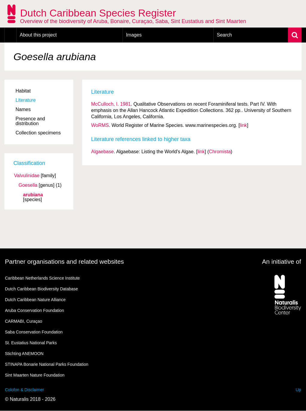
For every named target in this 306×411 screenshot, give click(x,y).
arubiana (33, 194)
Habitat (23, 90)
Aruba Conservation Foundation (34, 310)
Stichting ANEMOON (24, 353)
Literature (26, 100)
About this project (38, 34)
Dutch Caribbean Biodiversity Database (41, 288)
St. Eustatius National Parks (31, 342)
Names (23, 109)
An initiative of (281, 261)
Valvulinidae (26, 175)
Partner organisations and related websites (64, 261)
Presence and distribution (30, 121)
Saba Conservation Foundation (34, 332)
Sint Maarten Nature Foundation (35, 375)
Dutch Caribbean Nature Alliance (35, 299)
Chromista (220, 151)
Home (10, 35)
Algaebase (102, 151)
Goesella (28, 185)
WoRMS (100, 125)
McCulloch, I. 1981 (111, 104)
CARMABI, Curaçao (23, 321)
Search (224, 34)
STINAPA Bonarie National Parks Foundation (46, 364)
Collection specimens (38, 132)
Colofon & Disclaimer (24, 389)
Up (298, 389)
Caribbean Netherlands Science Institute (42, 278)
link (243, 125)
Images (133, 34)
